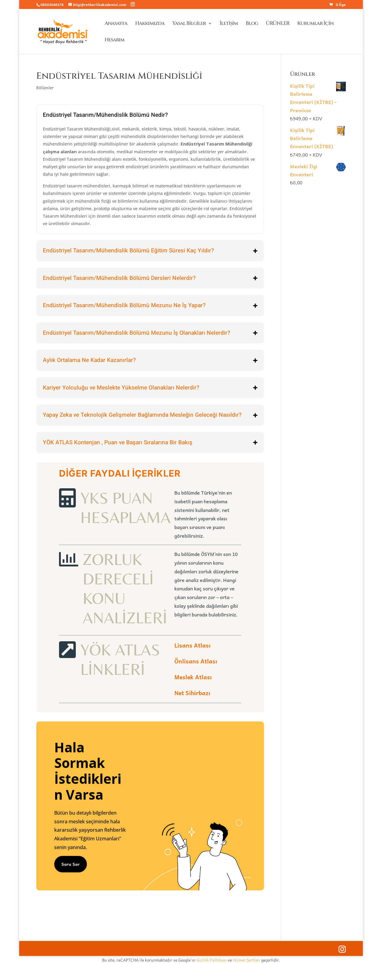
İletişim (229, 24)
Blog (252, 24)
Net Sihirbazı (192, 692)
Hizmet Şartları (246, 960)
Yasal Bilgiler (189, 24)
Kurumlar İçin (315, 24)
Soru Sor (70, 864)
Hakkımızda (149, 24)
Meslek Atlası (193, 676)
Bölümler (45, 87)
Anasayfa (116, 24)
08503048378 (52, 4)
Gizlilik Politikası (211, 960)
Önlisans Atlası (195, 661)
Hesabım (114, 40)
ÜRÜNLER (277, 24)
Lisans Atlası (192, 645)
